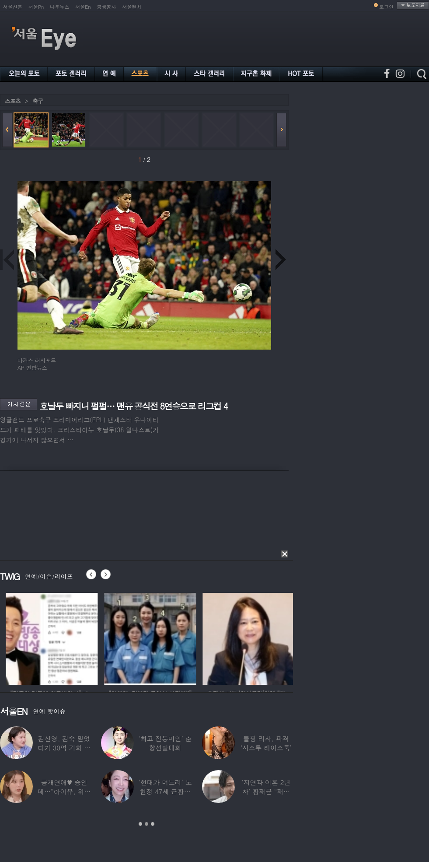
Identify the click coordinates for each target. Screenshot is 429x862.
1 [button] (140, 824)
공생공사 (106, 7)
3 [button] (152, 824)
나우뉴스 (59, 7)
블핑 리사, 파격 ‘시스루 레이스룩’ (266, 743)
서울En (83, 7)
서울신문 (12, 7)
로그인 (386, 7)
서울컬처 (132, 7)
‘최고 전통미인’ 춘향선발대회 (165, 743)
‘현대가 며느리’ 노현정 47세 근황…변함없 (165, 791)
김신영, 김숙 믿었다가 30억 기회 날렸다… (64, 747)
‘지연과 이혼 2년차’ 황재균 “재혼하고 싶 (265, 791)
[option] (82, 637)
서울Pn (36, 7)
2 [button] (146, 824)
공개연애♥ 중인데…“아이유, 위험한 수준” (64, 791)
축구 (37, 101)
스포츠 (13, 101)
